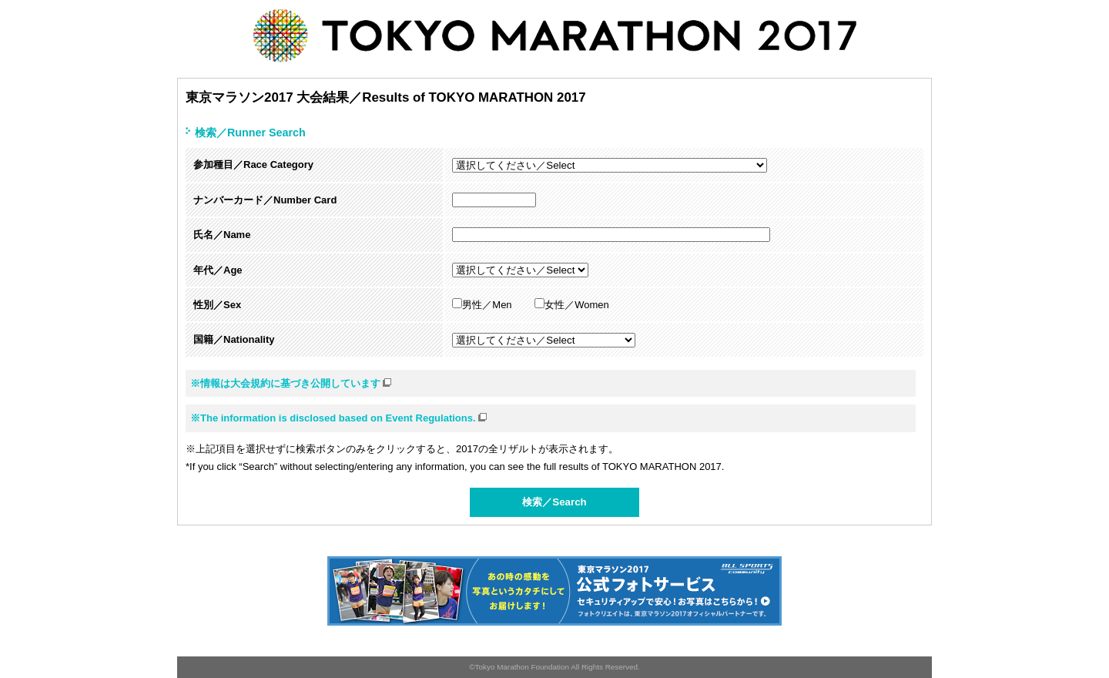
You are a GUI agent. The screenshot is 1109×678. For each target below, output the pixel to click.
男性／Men (481, 304)
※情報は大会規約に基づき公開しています (292, 382)
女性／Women (571, 304)
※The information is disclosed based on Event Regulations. (339, 417)
